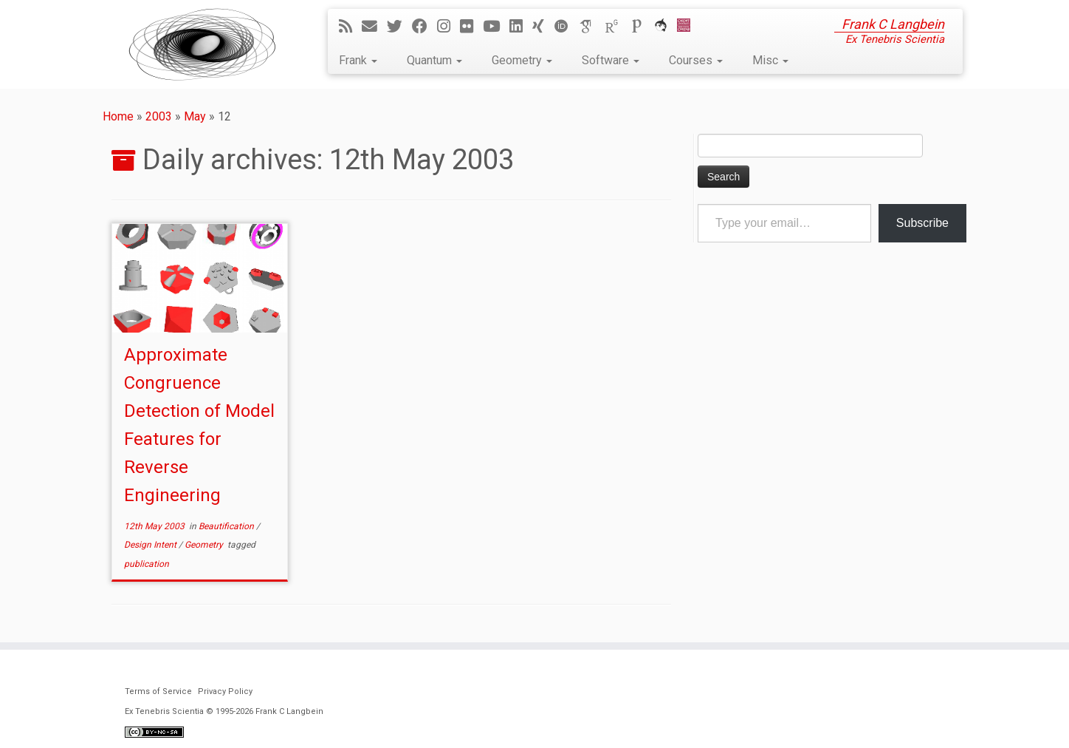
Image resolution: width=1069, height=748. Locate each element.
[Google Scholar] (591, 26)
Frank (358, 60)
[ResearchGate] (616, 26)
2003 (158, 116)
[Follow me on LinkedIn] (520, 26)
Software (610, 60)
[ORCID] (566, 26)
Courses (696, 60)
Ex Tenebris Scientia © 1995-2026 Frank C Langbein (224, 711)
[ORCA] (665, 26)
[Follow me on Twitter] (399, 26)
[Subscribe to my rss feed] (350, 26)
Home (118, 116)
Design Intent (151, 545)
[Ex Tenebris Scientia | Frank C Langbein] (202, 44)
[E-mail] (374, 26)
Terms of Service (158, 691)
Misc (770, 60)
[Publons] (641, 26)
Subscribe (922, 223)
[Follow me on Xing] (543, 26)
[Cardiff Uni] (688, 26)
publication (146, 564)
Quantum (434, 60)
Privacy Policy (225, 691)
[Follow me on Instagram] (448, 26)
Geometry (522, 60)
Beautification (227, 526)
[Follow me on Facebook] (424, 26)
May (195, 116)
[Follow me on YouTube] (496, 26)
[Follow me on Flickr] (471, 26)
